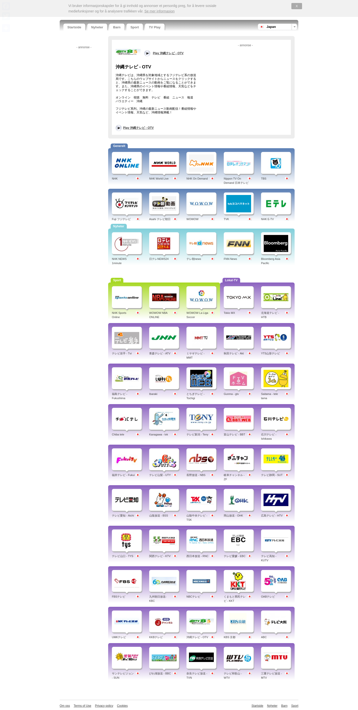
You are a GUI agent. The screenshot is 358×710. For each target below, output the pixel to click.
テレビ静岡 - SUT (272, 474)
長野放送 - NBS (195, 474)
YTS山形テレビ (270, 353)
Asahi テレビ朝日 (160, 219)
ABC (264, 637)
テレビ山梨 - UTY (160, 474)
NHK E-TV (267, 219)
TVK (226, 219)
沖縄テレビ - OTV (197, 637)
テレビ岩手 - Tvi (122, 353)
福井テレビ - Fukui (123, 474)
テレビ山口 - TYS (122, 556)
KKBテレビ (156, 637)
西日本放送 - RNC (197, 556)
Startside (74, 27)
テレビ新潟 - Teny (197, 434)
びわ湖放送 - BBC (160, 673)
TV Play (155, 27)
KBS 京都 (229, 637)
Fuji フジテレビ (121, 219)
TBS (263, 178)
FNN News (230, 258)
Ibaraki (153, 393)
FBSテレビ (118, 596)
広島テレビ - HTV (272, 515)
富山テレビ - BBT (234, 434)
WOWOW (192, 219)
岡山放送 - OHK (233, 515)
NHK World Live (159, 178)
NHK (115, 178)
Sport (135, 27)
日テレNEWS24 (159, 258)
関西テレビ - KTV (160, 556)
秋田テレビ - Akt (234, 353)
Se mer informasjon (159, 11)
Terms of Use (82, 706)
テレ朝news (193, 258)
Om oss (65, 706)
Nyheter (97, 27)
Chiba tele (118, 434)
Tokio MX (229, 312)
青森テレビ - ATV (159, 353)
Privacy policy (104, 706)
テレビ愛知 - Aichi (123, 515)
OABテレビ (268, 596)
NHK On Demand (197, 178)
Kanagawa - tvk (158, 434)
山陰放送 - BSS (158, 515)
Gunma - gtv (231, 393)
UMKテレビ (119, 637)
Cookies (122, 706)
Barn (117, 27)
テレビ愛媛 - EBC (234, 556)
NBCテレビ (193, 596)
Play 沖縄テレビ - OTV (138, 128)
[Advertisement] (83, 125)
